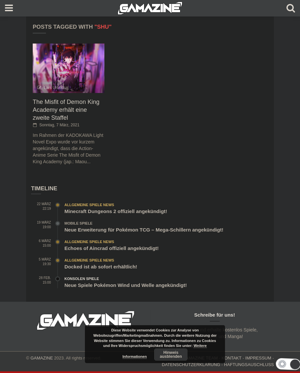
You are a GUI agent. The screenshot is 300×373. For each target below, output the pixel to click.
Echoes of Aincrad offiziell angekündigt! (111, 248)
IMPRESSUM (258, 358)
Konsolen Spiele (81, 279)
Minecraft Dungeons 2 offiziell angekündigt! (115, 211)
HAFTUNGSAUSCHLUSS (249, 364)
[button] (278, 364)
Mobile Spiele (78, 223)
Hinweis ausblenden (171, 354)
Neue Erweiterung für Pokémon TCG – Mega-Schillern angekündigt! (143, 230)
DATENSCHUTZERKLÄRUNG (191, 364)
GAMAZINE (41, 358)
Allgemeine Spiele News (89, 205)
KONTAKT (232, 358)
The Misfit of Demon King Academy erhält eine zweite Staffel (66, 110)
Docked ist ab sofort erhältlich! (100, 266)
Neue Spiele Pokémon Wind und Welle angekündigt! (125, 285)
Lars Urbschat (56, 87)
